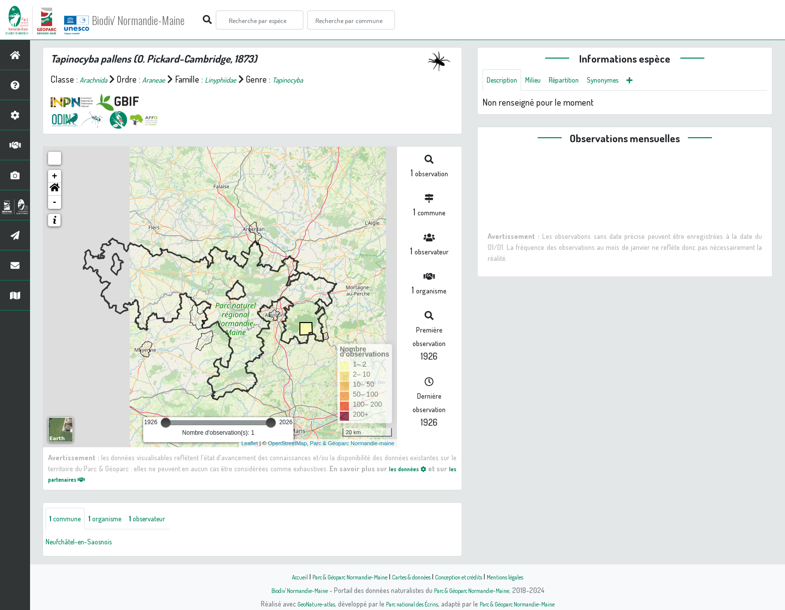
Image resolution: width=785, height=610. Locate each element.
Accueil (273, 576)
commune (70, 519)
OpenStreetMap (287, 443)
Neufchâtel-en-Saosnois (89, 543)
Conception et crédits (471, 576)
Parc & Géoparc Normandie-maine (352, 443)
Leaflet (249, 443)
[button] (54, 189)
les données (411, 468)
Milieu (545, 81)
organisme (119, 519)
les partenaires (78, 478)
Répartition (582, 81)
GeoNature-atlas (298, 603)
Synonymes (630, 81)
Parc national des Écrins (406, 603)
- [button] (55, 202)
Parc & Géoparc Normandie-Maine (335, 576)
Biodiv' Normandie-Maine (164, 20)
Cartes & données (413, 576)
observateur (172, 519)
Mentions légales (528, 576)
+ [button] (55, 176)
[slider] (166, 423)
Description (507, 81)
